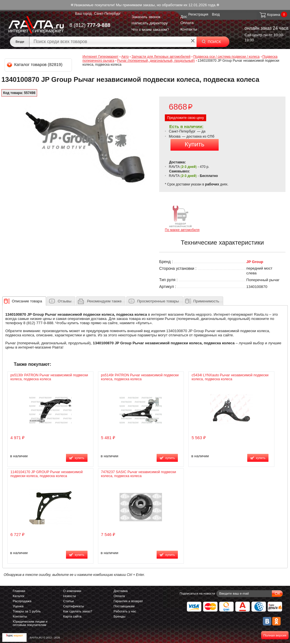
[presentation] (27, 301)
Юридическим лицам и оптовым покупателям (30, 623)
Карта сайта (72, 616)
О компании (72, 591)
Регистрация (198, 14)
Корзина (269, 15)
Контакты (188, 29)
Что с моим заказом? (150, 29)
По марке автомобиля (182, 218)
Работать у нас (125, 611)
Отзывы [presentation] (64, 301)
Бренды (119, 616)
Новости (69, 596)
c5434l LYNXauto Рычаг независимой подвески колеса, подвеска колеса (229, 377)
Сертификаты (73, 606)
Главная (19, 591)
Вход (216, 14)
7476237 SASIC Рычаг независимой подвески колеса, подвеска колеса (138, 474)
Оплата (187, 23)
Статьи (68, 601)
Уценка (18, 606)
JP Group (254, 262)
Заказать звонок (145, 17)
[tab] (24, 301)
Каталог (19, 596)
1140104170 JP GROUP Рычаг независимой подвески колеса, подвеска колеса (46, 474)
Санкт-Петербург (107, 14)
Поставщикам (124, 606)
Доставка (121, 591)
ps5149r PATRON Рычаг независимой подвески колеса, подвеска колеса (140, 377)
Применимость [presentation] (206, 301)
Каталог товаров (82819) (35, 64)
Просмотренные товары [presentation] (158, 301)
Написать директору (149, 23)
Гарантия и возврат (128, 601)
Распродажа (22, 601)
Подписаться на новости (197, 593)
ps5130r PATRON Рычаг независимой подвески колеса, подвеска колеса (49, 377)
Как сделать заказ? (77, 611)
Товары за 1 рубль (27, 611)
